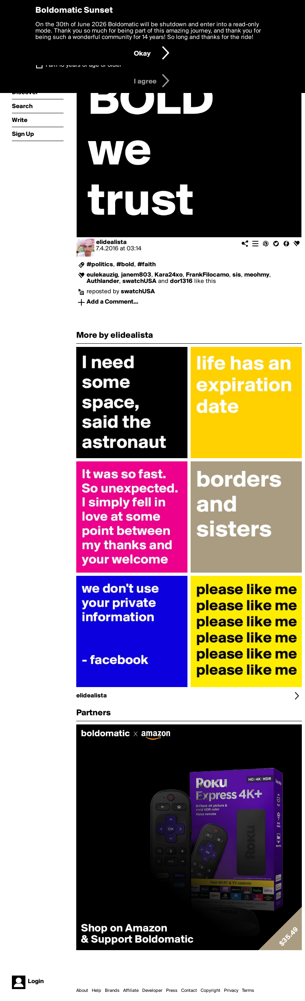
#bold (125, 264)
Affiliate (131, 990)
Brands (112, 990)
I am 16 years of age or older (84, 65)
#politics (100, 264)
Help (96, 990)
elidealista (111, 242)
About (82, 990)
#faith (146, 264)
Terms (248, 990)
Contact (189, 990)
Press (172, 990)
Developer (152, 990)
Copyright (210, 990)
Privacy (231, 990)
